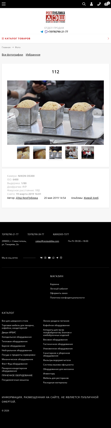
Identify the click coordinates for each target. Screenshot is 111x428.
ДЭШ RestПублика (27, 198)
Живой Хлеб (91, 198)
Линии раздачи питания (56, 320)
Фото (17, 47)
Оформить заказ (58, 293)
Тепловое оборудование (15, 341)
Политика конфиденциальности (67, 297)
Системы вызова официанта (58, 364)
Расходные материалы (55, 382)
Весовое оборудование (55, 339)
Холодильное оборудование (17, 336)
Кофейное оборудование (56, 325)
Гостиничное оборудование (58, 344)
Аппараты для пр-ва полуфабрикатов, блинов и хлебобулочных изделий (57, 332)
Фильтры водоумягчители (57, 360)
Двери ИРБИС (9, 332)
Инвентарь (49, 373)
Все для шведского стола (15, 320)
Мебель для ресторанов (56, 378)
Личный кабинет (59, 288)
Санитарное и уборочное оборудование (56, 354)
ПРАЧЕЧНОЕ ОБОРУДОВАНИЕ (17, 375)
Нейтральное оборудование (17, 350)
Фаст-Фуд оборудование (15, 363)
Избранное (33, 54)
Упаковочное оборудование (58, 348)
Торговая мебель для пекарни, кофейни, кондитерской (18, 326)
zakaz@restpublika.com (47, 241)
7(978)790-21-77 (10, 234)
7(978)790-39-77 (35, 234)
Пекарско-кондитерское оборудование (14, 369)
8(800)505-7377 (61, 234)
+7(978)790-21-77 (58, 31)
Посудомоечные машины (15, 379)
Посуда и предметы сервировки (18, 354)
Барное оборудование (13, 345)
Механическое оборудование (17, 359)
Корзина (54, 284)
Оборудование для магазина (58, 369)
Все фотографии (12, 54)
